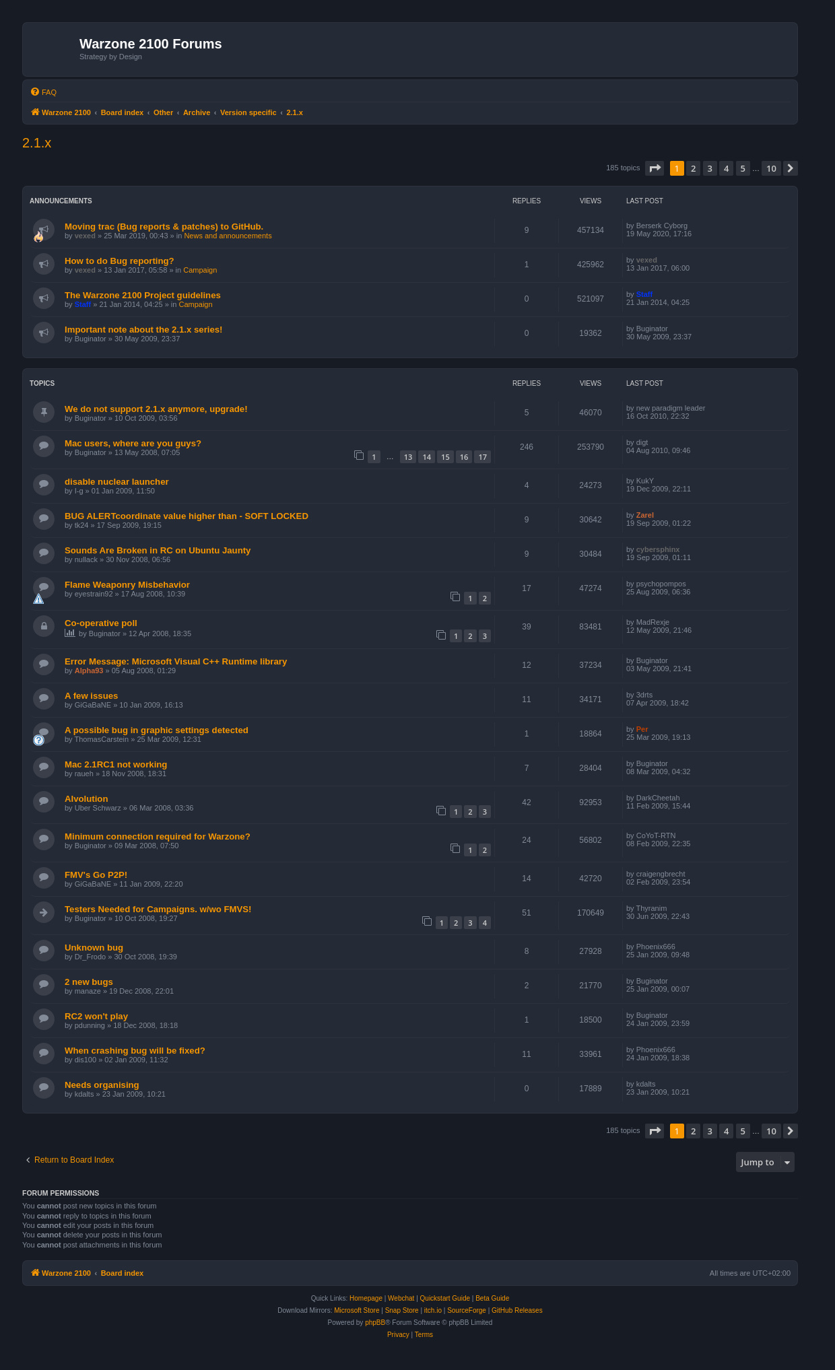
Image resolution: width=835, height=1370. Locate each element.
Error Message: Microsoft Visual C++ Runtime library (176, 661)
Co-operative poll (101, 623)
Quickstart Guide (445, 1298)
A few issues (91, 696)
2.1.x (36, 142)
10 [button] (771, 168)
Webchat (401, 1298)
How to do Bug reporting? (119, 261)
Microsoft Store (356, 1310)
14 (426, 457)
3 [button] (710, 168)
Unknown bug (94, 948)
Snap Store (402, 1310)
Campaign (200, 270)
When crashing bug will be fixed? (135, 1051)
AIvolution (86, 799)
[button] (654, 168)
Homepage (365, 1298)
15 (445, 457)
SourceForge (466, 1310)
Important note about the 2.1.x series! (144, 329)
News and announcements (227, 236)
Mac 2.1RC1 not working (116, 764)
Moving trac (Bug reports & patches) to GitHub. (164, 226)
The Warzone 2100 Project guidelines (143, 295)
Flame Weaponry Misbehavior (127, 585)
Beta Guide (492, 1298)
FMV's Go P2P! (96, 875)
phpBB (375, 1322)
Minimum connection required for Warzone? (157, 836)
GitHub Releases (517, 1310)
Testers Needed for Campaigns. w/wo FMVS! (158, 909)
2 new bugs (89, 982)
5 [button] (743, 168)
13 (408, 457)
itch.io (433, 1310)
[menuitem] (43, 92)
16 (464, 457)
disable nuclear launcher (117, 482)
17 (482, 457)
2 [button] (693, 168)
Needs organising (102, 1085)
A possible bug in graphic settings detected (156, 730)
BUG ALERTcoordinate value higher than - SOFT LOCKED (186, 516)
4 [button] (726, 168)
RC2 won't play (96, 1016)
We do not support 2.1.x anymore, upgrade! (156, 409)
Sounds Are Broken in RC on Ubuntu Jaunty (157, 550)
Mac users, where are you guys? (133, 443)
